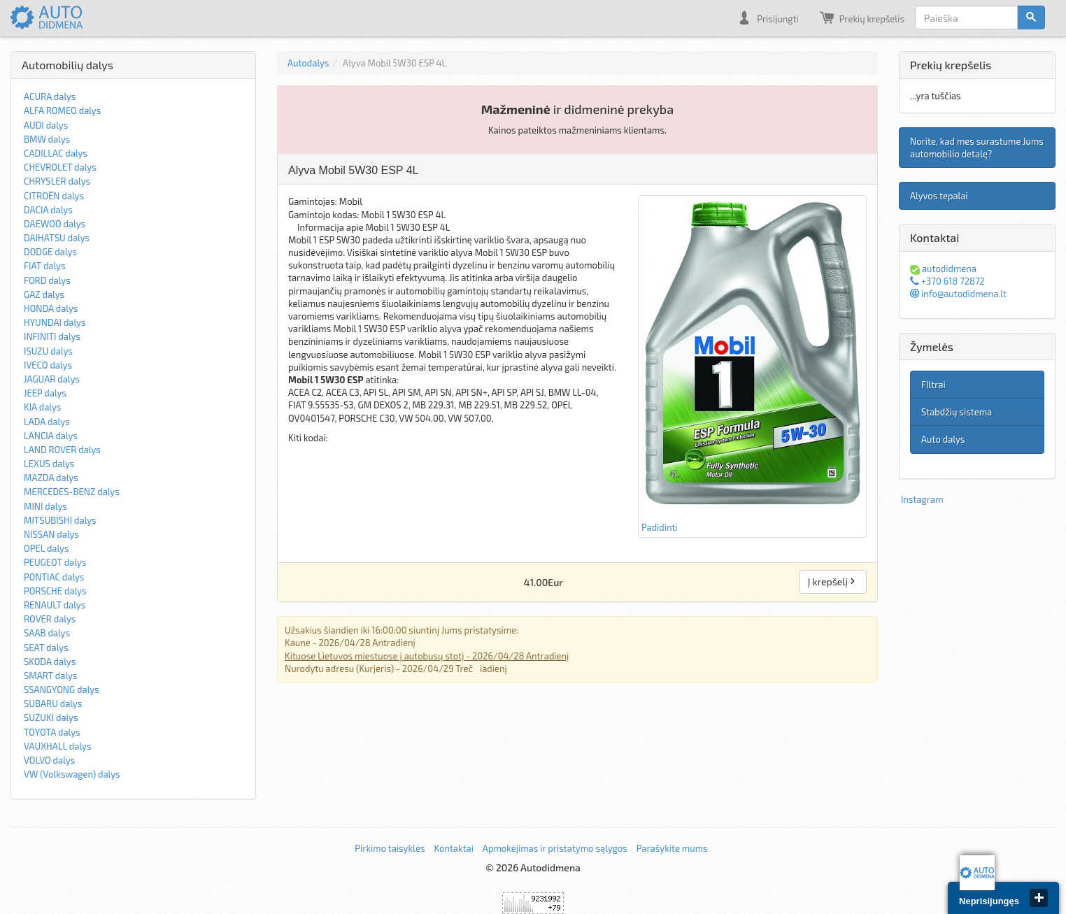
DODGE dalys (50, 251)
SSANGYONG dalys (61, 689)
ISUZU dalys (48, 351)
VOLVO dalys (49, 760)
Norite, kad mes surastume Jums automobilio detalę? (977, 147)
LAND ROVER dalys (62, 449)
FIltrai (933, 384)
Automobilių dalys (67, 64)
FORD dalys (47, 280)
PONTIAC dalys (54, 577)
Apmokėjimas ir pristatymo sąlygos (555, 848)
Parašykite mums (672, 848)
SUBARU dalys (53, 703)
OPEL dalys (46, 548)
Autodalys (308, 63)
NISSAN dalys (51, 534)
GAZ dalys (44, 294)
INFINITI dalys (52, 336)
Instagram (922, 499)
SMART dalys (50, 675)
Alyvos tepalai (939, 195)
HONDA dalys (51, 308)
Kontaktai (453, 848)
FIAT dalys (45, 265)
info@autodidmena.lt (958, 293)
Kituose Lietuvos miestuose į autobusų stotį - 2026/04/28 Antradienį (427, 656)
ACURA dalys (50, 96)
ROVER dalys (50, 618)
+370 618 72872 (947, 281)
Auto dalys (943, 439)
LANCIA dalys (51, 435)
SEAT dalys (46, 647)
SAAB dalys (47, 632)
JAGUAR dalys (52, 379)
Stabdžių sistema (956, 411)
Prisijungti (767, 17)
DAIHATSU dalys (57, 237)
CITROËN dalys (54, 195)
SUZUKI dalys (51, 717)
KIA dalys (42, 407)
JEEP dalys (45, 393)
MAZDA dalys (51, 477)
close (1039, 898)
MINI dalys (45, 506)
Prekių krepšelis (862, 17)
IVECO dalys (48, 365)
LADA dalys (47, 421)
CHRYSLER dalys (57, 181)
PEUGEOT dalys (55, 562)
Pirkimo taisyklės (390, 848)
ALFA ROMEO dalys (62, 110)
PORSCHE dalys (55, 591)
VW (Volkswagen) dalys (72, 774)
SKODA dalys (50, 661)
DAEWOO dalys (54, 223)
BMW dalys (47, 139)
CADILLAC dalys (55, 153)
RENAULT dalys (54, 604)
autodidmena (943, 268)
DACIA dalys (48, 209)
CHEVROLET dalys (60, 167)
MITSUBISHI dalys (60, 520)
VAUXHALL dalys (58, 746)
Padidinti (752, 366)
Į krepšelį (833, 581)
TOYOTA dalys (52, 732)
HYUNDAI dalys (55, 322)
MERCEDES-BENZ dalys (72, 491)
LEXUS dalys (49, 463)
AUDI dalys (46, 125)
